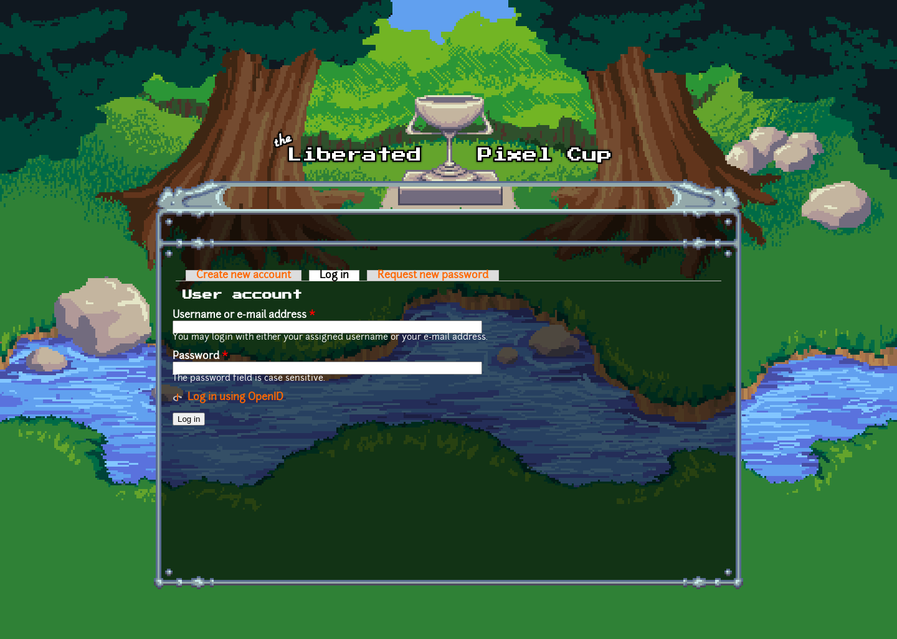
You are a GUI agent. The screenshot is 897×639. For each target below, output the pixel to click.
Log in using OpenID (235, 398)
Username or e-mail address (244, 315)
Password (200, 356)
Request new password (432, 276)
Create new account (243, 276)
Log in (339, 276)
